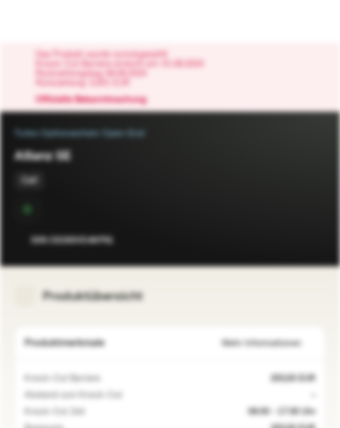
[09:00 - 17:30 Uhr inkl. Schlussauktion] (92, 412)
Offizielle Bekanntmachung (97, 100)
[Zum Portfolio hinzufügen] (314, 240)
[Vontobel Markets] (46, 21)
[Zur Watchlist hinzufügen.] (290, 240)
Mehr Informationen (269, 343)
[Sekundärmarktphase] (27, 209)
